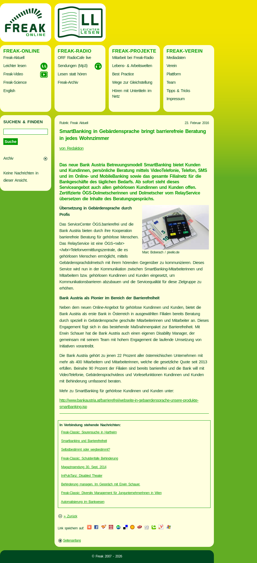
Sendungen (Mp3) (73, 65)
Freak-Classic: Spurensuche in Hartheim (89, 432)
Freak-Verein (185, 51)
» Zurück (70, 516)
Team (171, 82)
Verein (172, 65)
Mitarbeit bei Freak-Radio (132, 57)
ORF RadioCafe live (74, 57)
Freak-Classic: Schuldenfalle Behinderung (89, 458)
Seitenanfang (72, 540)
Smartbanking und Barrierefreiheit (84, 441)
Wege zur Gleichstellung (132, 82)
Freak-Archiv (68, 82)
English (9, 90)
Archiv (8, 158)
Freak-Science (14, 82)
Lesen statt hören (72, 74)
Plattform (174, 74)
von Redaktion (72, 148)
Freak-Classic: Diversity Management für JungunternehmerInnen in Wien (111, 493)
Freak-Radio (75, 51)
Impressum (176, 99)
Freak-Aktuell (13, 57)
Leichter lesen (14, 65)
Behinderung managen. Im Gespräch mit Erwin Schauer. (100, 484)
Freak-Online (21, 51)
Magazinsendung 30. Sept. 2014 (84, 467)
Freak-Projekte (134, 51)
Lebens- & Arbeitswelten (132, 65)
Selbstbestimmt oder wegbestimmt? (85, 449)
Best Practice (123, 74)
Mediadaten (176, 57)
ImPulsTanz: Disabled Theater (81, 476)
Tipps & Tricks (178, 90)
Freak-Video (13, 74)
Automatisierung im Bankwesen (82, 502)
